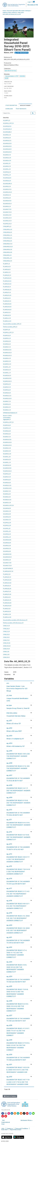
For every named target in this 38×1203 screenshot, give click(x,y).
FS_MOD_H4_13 (7, 309)
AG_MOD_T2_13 (7, 212)
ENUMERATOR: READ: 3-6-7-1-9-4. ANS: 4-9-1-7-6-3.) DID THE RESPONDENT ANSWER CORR (18, 1082)
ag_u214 (9, 854)
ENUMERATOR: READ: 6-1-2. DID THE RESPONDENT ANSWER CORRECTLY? (18, 768)
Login (29, 2)
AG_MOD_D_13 (7, 137)
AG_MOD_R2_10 (7, 557)
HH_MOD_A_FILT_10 (8, 422)
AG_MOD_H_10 (7, 525)
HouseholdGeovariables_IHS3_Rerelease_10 (15, 620)
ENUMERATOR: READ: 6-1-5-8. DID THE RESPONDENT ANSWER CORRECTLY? (18, 803)
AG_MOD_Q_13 (7, 198)
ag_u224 (9, 976)
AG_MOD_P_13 (7, 195)
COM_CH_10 (6, 648)
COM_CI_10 (6, 651)
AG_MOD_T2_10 (7, 565)
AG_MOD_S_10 (7, 560)
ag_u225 (9, 986)
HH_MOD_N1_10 (7, 468)
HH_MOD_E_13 (7, 344)
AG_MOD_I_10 (6, 528)
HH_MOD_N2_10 (7, 471)
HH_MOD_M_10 (7, 465)
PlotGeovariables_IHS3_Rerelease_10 (13, 623)
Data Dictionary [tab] (25, 105)
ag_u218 (9, 900)
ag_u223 (9, 962)
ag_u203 (9, 736)
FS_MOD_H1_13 (7, 301)
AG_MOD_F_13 (7, 154)
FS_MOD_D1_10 (7, 577)
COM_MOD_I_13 (7, 255)
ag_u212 (9, 832)
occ (8, 683)
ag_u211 (9, 819)
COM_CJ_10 (6, 654)
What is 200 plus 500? (14, 731)
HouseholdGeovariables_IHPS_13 (12, 324)
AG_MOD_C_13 (7, 134)
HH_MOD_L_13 (7, 372)
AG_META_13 (6, 120)
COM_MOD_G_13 (7, 249)
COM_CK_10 (6, 657)
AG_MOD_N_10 (7, 542)
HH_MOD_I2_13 (7, 364)
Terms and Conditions (21, 1128)
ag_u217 (9, 888)
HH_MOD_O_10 (7, 474)
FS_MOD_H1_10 (7, 600)
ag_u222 (9, 947)
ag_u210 (9, 810)
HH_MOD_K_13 (7, 369)
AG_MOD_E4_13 (7, 149)
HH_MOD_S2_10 (7, 488)
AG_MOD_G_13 (7, 157)
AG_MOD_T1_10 (7, 562)
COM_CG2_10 (6, 646)
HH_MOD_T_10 (7, 491)
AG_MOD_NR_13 (7, 183)
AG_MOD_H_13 (7, 160)
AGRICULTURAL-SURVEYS (10, 12)
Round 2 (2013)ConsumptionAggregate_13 (7, 417)
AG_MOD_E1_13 (7, 140)
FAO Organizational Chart (5, 1122)
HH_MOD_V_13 (7, 407)
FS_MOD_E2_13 (7, 289)
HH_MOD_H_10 (7, 448)
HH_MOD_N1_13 (7, 378)
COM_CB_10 (6, 628)
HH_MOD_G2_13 (7, 352)
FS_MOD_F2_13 (7, 295)
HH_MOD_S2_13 (7, 398)
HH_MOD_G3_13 (7, 355)
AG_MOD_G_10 (7, 522)
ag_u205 (9, 751)
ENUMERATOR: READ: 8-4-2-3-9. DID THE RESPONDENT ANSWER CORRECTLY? (18, 825)
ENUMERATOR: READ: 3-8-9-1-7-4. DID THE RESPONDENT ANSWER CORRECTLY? (18, 859)
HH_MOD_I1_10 (7, 451)
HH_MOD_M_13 (7, 375)
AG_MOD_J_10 (7, 531)
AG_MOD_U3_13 (7, 220)
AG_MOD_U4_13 (7, 223)
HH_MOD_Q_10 (7, 479)
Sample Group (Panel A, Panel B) (18, 708)
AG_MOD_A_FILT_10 (8, 505)
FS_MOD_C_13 (6, 272)
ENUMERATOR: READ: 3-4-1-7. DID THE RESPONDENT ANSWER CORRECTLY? (18, 790)
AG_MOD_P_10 (7, 548)
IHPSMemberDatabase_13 (10, 412)
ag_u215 (9, 866)
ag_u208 (9, 785)
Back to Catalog (10, 1096)
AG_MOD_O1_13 (7, 189)
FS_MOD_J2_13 (7, 321)
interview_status (12, 713)
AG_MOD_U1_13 (7, 215)
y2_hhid (9, 695)
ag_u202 (9, 728)
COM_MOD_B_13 (7, 232)
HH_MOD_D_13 (7, 341)
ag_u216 (9, 878)
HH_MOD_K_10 (7, 459)
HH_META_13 (6, 329)
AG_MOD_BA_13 (7, 129)
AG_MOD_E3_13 (7, 146)
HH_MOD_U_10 (7, 494)
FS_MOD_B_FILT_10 (8, 571)
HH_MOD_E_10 (7, 433)
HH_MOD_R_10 (7, 482)
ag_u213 (9, 844)
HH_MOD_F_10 (7, 436)
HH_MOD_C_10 (7, 428)
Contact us (10, 1128)
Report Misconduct (15, 1129)
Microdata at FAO (32, 5)
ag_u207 (9, 775)
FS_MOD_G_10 (7, 597)
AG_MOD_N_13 (7, 180)
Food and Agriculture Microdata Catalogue (18, 10)
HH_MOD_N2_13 (7, 381)
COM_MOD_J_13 (7, 258)
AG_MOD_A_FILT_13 (8, 123)
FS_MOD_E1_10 (7, 585)
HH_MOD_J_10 (7, 456)
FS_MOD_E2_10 (7, 588)
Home (4, 10)
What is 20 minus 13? (14, 723)
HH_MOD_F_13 (7, 347)
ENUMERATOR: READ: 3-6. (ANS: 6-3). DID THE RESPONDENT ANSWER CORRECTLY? (18, 930)
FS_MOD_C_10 (6, 574)
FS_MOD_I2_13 (7, 315)
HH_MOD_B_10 (7, 425)
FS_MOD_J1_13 (7, 318)
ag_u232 (9, 1077)
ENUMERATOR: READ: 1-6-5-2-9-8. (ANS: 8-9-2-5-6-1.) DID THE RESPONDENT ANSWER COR (18, 1070)
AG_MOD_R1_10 (7, 554)
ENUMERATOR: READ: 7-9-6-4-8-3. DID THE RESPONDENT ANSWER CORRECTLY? (18, 871)
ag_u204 (9, 743)
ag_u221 (9, 937)
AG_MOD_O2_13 (7, 192)
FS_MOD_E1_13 (7, 286)
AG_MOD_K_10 (7, 534)
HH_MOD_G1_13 (7, 349)
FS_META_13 (6, 263)
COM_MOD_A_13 (7, 229)
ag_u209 (9, 797)
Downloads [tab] (9, 108)
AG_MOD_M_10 (7, 539)
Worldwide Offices (26, 1120)
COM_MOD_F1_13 (7, 243)
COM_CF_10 (6, 640)
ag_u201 (9, 720)
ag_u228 (9, 1025)
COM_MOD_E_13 (7, 240)
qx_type (9, 705)
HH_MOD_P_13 (7, 387)
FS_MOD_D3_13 (7, 281)
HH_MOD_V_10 (7, 497)
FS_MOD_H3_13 (7, 306)
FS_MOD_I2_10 (7, 611)
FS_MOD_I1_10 (6, 608)
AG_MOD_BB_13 (7, 132)
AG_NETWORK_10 (8, 568)
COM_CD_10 (6, 634)
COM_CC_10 (6, 631)
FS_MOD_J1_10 (7, 614)
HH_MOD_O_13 (7, 384)
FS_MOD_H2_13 (7, 304)
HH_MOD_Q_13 (7, 390)
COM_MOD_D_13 (7, 238)
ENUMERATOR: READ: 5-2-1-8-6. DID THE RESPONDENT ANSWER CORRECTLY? (18, 837)
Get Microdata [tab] (21, 108)
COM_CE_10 (6, 637)
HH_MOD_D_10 (7, 431)
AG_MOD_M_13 (7, 177)
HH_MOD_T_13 (7, 401)
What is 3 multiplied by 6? (15, 739)
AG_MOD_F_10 (7, 519)
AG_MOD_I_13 (6, 163)
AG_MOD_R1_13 (7, 200)
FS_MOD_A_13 (7, 266)
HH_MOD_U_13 (7, 404)
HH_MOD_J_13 (7, 367)
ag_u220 (9, 925)
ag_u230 (9, 1054)
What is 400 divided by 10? (16, 746)
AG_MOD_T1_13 (7, 209)
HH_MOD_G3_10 (7, 445)
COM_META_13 (7, 226)
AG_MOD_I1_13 (7, 166)
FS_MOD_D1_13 (7, 275)
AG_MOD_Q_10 (7, 551)
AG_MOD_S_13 (7, 206)
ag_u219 (9, 913)
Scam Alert (4, 1129)
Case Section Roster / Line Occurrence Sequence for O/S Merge (17, 688)
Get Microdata (21, 52)
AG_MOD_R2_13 (7, 203)
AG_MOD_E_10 (7, 517)
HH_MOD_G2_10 (7, 442)
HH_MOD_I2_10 (7, 453)
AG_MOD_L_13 (7, 175)
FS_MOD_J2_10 (7, 617)
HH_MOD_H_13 (7, 358)
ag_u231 (9, 1064)
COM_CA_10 (6, 625)
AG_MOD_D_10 (7, 514)
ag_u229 (9, 1040)
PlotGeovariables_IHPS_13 (10, 327)
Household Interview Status (16, 716)
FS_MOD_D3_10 (7, 582)
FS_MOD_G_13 (7, 298)
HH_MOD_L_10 (7, 462)
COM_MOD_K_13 (7, 261)
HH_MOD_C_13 (7, 338)
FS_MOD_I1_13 (6, 312)
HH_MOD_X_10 (7, 502)
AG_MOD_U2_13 (7, 218)
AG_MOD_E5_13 (7, 152)
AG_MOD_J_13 (7, 169)
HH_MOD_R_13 (7, 392)
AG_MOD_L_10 (7, 537)
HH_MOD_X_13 (7, 410)
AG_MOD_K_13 (7, 172)
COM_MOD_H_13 (7, 252)
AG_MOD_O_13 (7, 186)
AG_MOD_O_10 (7, 545)
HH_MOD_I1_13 (7, 361)
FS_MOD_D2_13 (7, 278)
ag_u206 (9, 763)
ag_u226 (9, 1001)
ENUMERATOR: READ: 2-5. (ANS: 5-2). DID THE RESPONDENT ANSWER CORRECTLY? (18, 918)
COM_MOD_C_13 (7, 235)
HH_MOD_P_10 (7, 476)
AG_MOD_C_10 (7, 511)
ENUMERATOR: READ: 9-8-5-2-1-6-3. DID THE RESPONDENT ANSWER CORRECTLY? (18, 906)
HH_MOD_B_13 (7, 335)
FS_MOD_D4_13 (7, 283)
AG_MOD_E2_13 (7, 143)
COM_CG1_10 (6, 643)
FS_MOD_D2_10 (7, 580)
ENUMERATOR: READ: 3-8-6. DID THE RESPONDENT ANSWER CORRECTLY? (18, 756)
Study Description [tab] (11, 105)
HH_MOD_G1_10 (7, 439)
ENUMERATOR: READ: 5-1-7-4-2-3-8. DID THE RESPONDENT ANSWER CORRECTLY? (18, 893)
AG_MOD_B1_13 (7, 126)
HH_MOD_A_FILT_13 (8, 332)
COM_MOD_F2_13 (7, 246)
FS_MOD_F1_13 (7, 292)
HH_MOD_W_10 (7, 499)
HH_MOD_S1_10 (7, 485)
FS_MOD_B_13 (6, 269)
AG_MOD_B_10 (7, 508)
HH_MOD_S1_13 (7, 395)
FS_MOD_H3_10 (7, 605)
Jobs (2, 1128)
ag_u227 (9, 1015)
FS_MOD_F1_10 (7, 591)
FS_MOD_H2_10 (7, 603)
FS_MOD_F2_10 (7, 594)
